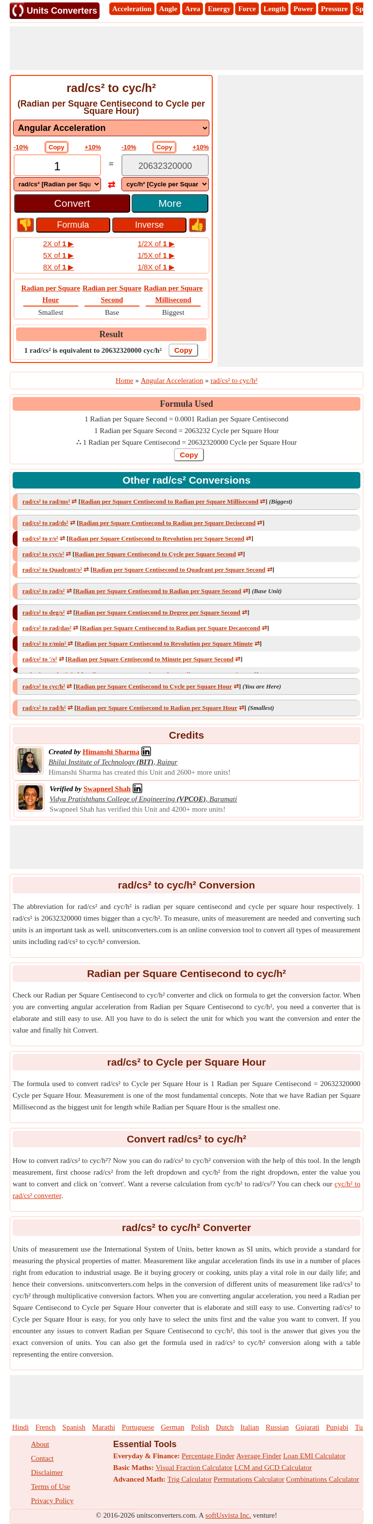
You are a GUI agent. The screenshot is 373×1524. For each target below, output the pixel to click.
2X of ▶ (58, 243)
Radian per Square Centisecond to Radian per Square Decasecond (171, 628)
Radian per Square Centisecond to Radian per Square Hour (156, 707)
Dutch (225, 1427)
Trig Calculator (190, 1479)
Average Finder (259, 1456)
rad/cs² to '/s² (39, 659)
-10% (21, 147)
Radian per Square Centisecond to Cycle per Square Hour (154, 686)
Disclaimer (47, 1472)
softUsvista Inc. (228, 1515)
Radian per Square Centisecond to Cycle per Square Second (155, 554)
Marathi (103, 1427)
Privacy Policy (52, 1501)
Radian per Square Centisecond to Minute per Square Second (150, 659)
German (172, 1427)
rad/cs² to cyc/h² (43, 686)
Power (303, 9)
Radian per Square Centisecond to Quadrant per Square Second (178, 569)
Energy (219, 9)
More (170, 203)
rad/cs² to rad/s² (43, 591)
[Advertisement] (186, 48)
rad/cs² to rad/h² (44, 707)
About (40, 1444)
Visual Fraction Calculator (193, 1467)
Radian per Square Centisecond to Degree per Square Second (157, 612)
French (45, 1427)
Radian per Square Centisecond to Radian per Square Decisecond (167, 522)
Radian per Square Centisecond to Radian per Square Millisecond (169, 501)
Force (246, 9)
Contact (42, 1458)
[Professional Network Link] (111, 752)
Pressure (334, 9)
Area (192, 9)
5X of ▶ (58, 255)
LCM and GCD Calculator (273, 1467)
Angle (168, 9)
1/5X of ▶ (156, 255)
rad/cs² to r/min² (45, 643)
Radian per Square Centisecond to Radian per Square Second (158, 591)
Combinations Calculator (322, 1479)
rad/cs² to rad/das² (46, 628)
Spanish (73, 1427)
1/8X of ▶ (156, 267)
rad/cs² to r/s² (40, 538)
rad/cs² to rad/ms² (46, 501)
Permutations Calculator (249, 1479)
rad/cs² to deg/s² (43, 612)
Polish (200, 1427)
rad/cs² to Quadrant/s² (52, 569)
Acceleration (132, 9)
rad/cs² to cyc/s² (43, 554)
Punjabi (337, 1427)
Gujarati (307, 1427)
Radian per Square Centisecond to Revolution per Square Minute (165, 643)
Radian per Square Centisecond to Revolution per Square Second (156, 538)
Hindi (20, 1427)
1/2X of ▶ (156, 243)
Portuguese (138, 1427)
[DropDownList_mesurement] (111, 128)
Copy (57, 147)
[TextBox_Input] (57, 166)
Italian (249, 1427)
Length (275, 9)
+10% (93, 147)
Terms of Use (50, 1486)
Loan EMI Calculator (314, 1456)
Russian (277, 1427)
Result (111, 334)
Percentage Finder (208, 1456)
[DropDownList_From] (57, 184)
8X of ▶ (58, 267)
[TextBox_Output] (165, 166)
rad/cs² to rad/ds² (45, 522)
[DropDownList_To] (165, 184)
